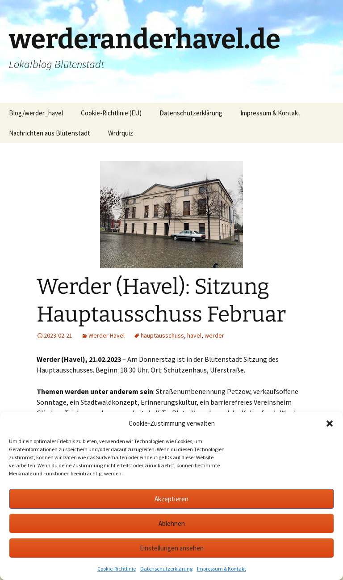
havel (194, 335)
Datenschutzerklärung (166, 568)
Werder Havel (106, 335)
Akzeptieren (171, 499)
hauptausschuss (162, 335)
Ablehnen (172, 523)
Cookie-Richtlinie (116, 568)
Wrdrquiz (120, 133)
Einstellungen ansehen (172, 548)
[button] (329, 423)
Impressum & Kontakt (221, 568)
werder (214, 335)
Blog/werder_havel (36, 113)
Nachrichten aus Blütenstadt (49, 133)
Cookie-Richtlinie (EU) (111, 113)
